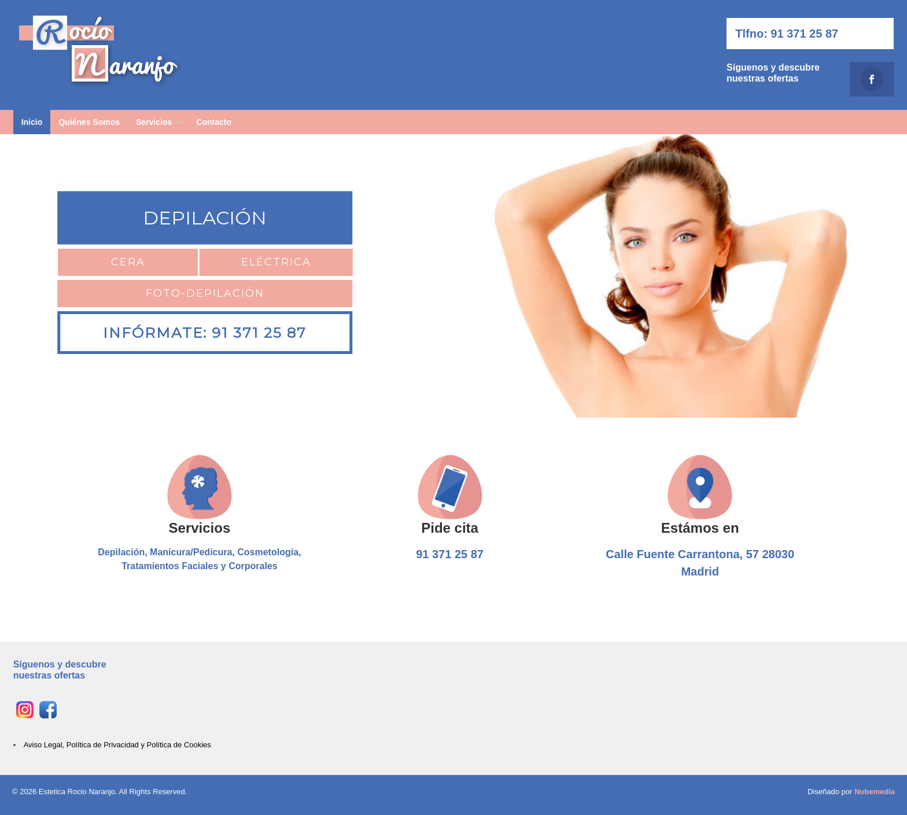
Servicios (154, 122)
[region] (453, 276)
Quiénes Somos (89, 122)
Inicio (32, 122)
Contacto (213, 122)
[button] (18, 276)
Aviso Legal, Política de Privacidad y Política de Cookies (117, 744)
